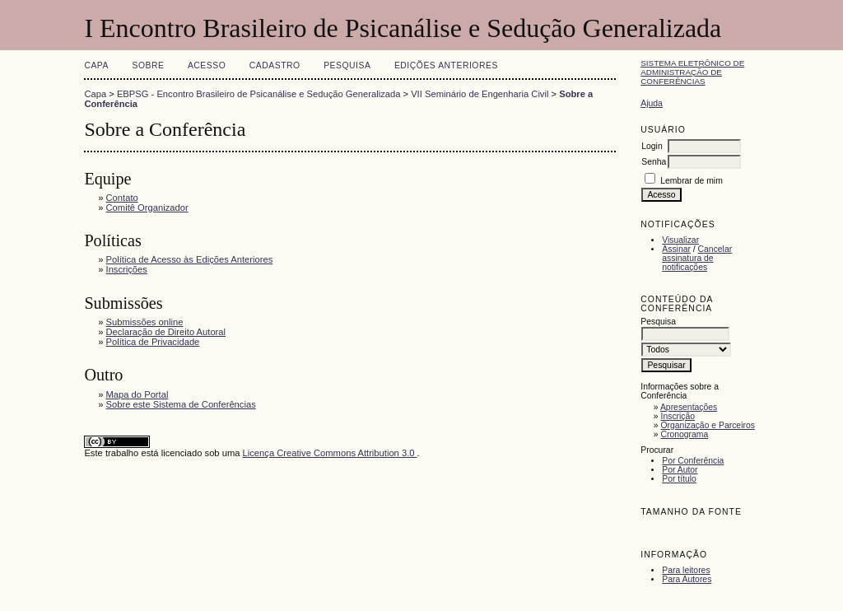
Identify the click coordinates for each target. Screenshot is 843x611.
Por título (679, 478)
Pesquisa (347, 65)
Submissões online (145, 322)
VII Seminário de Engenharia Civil (479, 94)
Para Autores (686, 579)
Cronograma (685, 434)
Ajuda (651, 103)
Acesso (207, 65)
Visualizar (680, 240)
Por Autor (679, 469)
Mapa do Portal (137, 394)
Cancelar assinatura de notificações (697, 258)
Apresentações (688, 407)
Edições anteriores (446, 65)
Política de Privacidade (153, 342)
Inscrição (678, 416)
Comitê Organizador (147, 207)
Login (651, 146)
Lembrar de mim (691, 180)
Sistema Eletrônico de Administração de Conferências (692, 72)
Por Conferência (693, 460)
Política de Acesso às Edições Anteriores (189, 259)
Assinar (676, 249)
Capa (96, 65)
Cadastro (274, 65)
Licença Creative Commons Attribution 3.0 (330, 453)
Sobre (148, 65)
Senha (653, 161)
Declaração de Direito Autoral (166, 332)
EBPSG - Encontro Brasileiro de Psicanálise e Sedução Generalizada (259, 94)
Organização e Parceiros (708, 425)
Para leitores (686, 570)
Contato (122, 198)
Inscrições (126, 269)
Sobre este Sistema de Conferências (181, 404)
